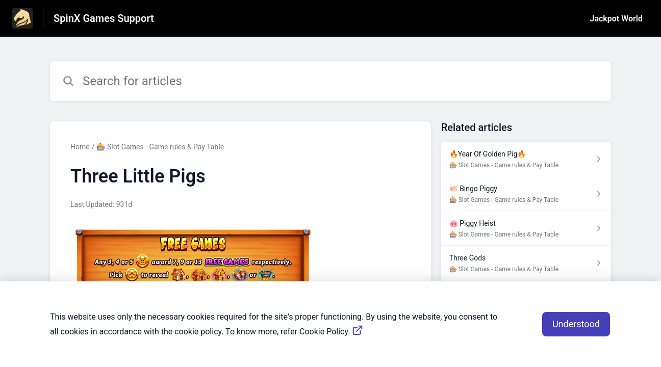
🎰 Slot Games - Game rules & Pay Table (160, 147)
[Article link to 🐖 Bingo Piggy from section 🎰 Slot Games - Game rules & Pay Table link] (526, 193)
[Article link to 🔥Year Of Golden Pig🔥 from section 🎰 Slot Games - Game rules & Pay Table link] (526, 159)
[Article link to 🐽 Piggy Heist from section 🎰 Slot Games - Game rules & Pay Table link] (526, 228)
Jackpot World (616, 18)
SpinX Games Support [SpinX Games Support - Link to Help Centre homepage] (104, 18)
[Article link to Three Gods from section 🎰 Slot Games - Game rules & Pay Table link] (526, 263)
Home (80, 147)
